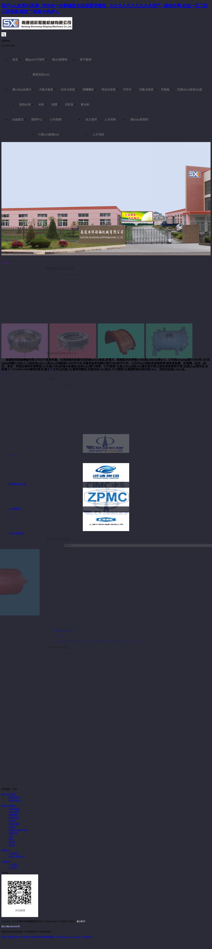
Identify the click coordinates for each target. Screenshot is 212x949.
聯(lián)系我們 (139, 119)
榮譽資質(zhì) (41, 74)
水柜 (41, 104)
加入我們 (91, 119)
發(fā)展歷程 (59, 59)
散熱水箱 (25, 104)
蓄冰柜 (85, 104)
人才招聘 (110, 119)
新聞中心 (37, 119)
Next (7, 262)
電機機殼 (88, 89)
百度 (15, 789)
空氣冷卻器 (146, 89)
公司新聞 (56, 119)
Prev (3, 262)
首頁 (15, 59)
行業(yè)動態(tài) (48, 134)
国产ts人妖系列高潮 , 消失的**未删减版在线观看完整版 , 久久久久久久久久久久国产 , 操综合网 (46, 937)
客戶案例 (85, 59)
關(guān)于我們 (35, 59)
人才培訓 (98, 134)
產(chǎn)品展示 (21, 89)
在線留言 (18, 119)
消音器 (69, 104)
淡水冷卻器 (68, 89)
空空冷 (127, 89)
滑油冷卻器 (108, 89)
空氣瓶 (165, 89)
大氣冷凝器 (46, 89)
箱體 (54, 104)
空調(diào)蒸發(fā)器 (189, 89)
